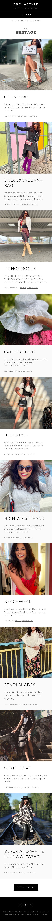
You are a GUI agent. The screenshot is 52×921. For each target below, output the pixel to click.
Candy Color (19, 352)
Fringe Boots (20, 268)
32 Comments (26, 537)
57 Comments (31, 704)
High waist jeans (24, 518)
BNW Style (16, 435)
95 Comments (32, 288)
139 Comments (27, 621)
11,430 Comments (28, 454)
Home (14, 21)
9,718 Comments (30, 116)
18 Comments (26, 371)
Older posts (26, 887)
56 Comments (32, 204)
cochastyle (26, 4)
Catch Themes (41, 914)
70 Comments (33, 787)
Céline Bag (17, 97)
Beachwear (18, 601)
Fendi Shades (19, 685)
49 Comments (30, 873)
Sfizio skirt (17, 768)
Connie (20, 116)
